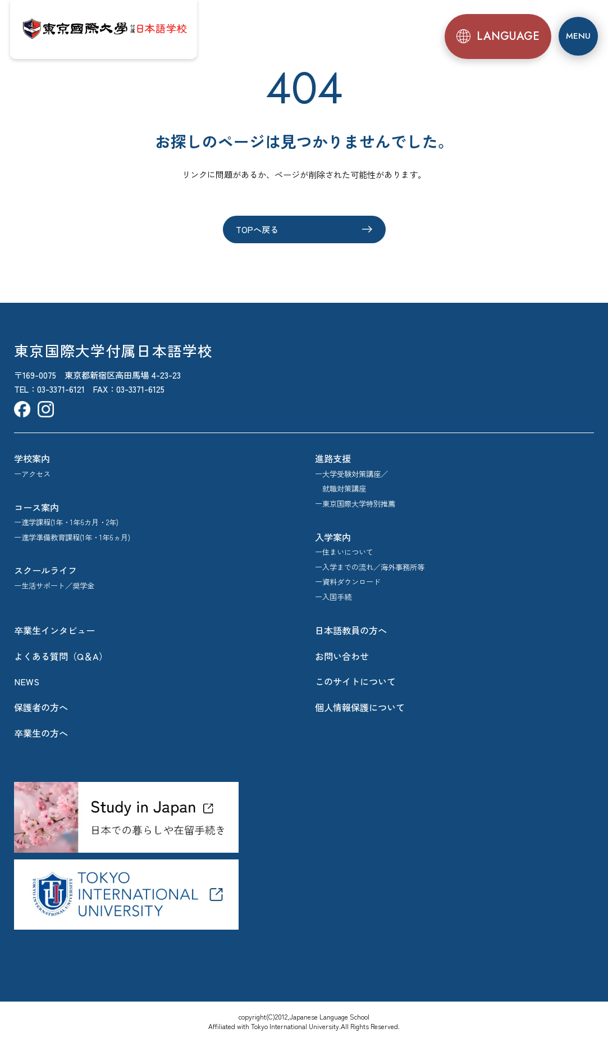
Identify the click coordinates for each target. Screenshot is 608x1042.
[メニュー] (578, 36)
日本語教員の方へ (351, 630)
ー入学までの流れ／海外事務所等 (369, 567)
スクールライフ (45, 570)
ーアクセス (32, 473)
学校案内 (32, 458)
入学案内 (333, 537)
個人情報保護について (360, 707)
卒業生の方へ (41, 733)
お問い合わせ (342, 656)
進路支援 (333, 458)
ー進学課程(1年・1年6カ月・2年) (66, 522)
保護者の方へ (41, 707)
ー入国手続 (333, 596)
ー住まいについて (344, 552)
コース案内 (36, 507)
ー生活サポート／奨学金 (54, 585)
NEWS (26, 681)
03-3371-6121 (61, 389)
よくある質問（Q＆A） (61, 656)
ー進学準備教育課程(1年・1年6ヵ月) (72, 537)
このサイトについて (355, 681)
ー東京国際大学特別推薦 (355, 503)
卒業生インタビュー (54, 630)
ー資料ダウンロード (348, 581)
